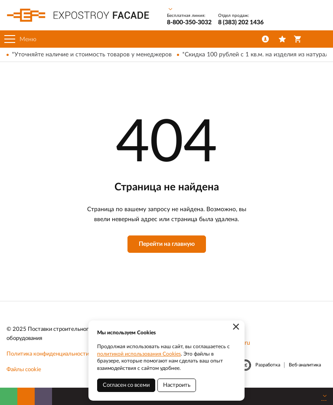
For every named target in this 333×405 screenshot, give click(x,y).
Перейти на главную (167, 244)
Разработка (267, 365)
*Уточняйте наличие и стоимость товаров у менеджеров (92, 55)
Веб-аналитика (305, 365)
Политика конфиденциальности (48, 354)
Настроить (176, 385)
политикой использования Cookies (139, 353)
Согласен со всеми (126, 385)
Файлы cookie (24, 369)
